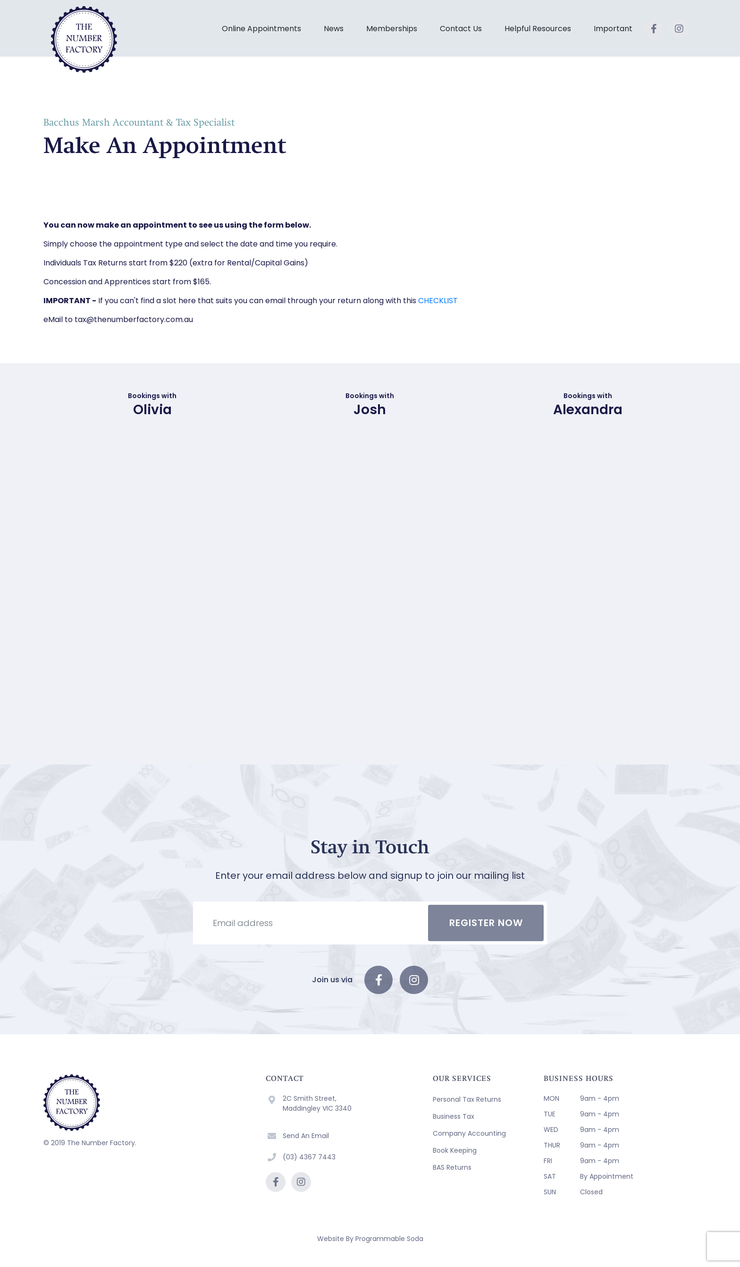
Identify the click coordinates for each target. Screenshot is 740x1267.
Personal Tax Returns (467, 1099)
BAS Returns (452, 1167)
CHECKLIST (438, 300)
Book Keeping (455, 1150)
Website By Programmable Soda (370, 1238)
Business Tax (453, 1116)
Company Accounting (469, 1133)
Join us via (332, 979)
